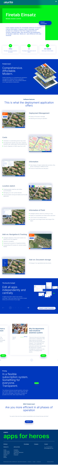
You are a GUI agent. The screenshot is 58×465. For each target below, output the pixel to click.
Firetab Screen (6, 454)
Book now (29, 422)
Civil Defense (16, 452)
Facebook (29, 462)
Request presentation (45, 22)
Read (42, 355)
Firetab (5, 451)
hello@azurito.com (49, 449)
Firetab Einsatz (6, 452)
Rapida (5, 457)
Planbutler (5, 456)
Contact (46, 445)
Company (36, 445)
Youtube (34, 462)
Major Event (16, 454)
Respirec (5, 458)
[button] (10, 308)
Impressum (39, 462)
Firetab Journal (7, 453)
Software (6, 445)
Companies (16, 456)
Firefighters (16, 451)
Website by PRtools (50, 462)
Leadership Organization (18, 453)
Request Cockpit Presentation (45, 307)
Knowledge (26, 445)
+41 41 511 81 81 (49, 448)
